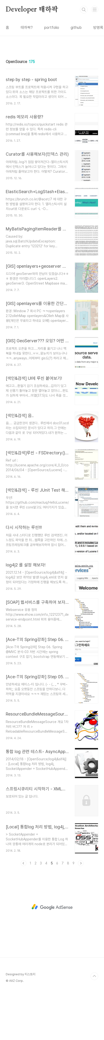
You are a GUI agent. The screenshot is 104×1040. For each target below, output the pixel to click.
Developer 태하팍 (32, 9)
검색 (83, 9)
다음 (81, 911)
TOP (94, 1024)
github (76, 27)
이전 (23, 911)
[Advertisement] (52, 75)
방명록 (98, 27)
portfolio (51, 27)
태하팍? (27, 27)
